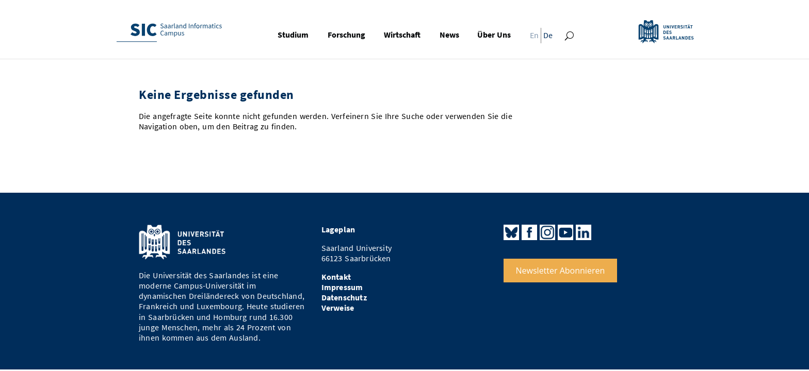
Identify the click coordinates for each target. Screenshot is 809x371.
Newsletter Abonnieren (560, 270)
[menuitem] (531, 38)
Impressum (342, 287)
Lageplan (338, 229)
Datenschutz (344, 297)
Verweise (337, 308)
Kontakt (336, 277)
